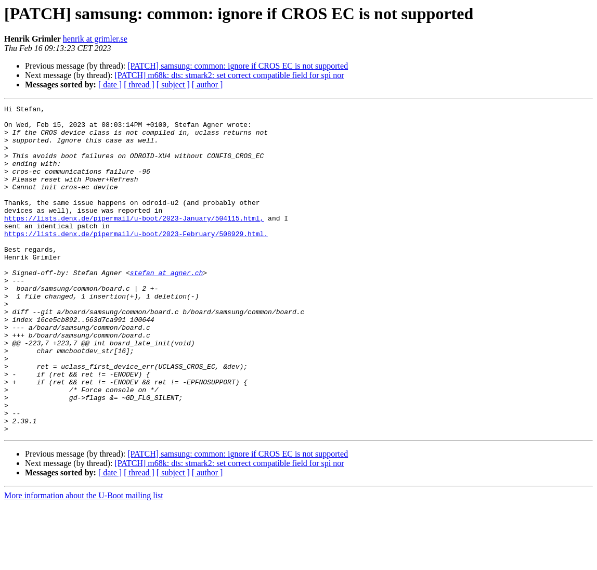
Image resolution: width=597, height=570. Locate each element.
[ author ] (207, 84)
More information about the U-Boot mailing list (83, 560)
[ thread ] (139, 84)
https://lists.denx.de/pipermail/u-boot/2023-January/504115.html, (134, 241)
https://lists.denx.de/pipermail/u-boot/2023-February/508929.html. (136, 260)
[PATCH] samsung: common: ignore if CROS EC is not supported (237, 65)
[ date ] (110, 84)
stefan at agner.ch (166, 307)
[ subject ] (173, 84)
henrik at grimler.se (95, 38)
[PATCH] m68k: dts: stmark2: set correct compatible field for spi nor (229, 75)
